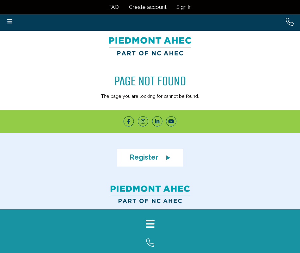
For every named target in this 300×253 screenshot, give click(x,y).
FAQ (113, 7)
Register (150, 157)
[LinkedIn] (157, 121)
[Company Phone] (150, 245)
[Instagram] (143, 121)
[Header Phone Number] (290, 22)
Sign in (184, 7)
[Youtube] (171, 121)
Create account (148, 7)
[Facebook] (128, 121)
